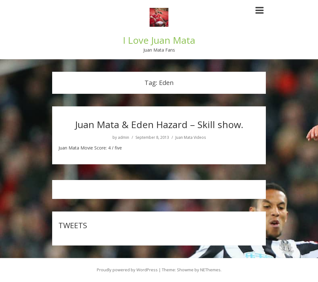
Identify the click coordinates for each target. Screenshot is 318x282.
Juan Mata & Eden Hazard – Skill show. (159, 124)
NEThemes (210, 270)
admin (123, 137)
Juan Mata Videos (190, 137)
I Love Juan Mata (159, 40)
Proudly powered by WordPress (127, 270)
